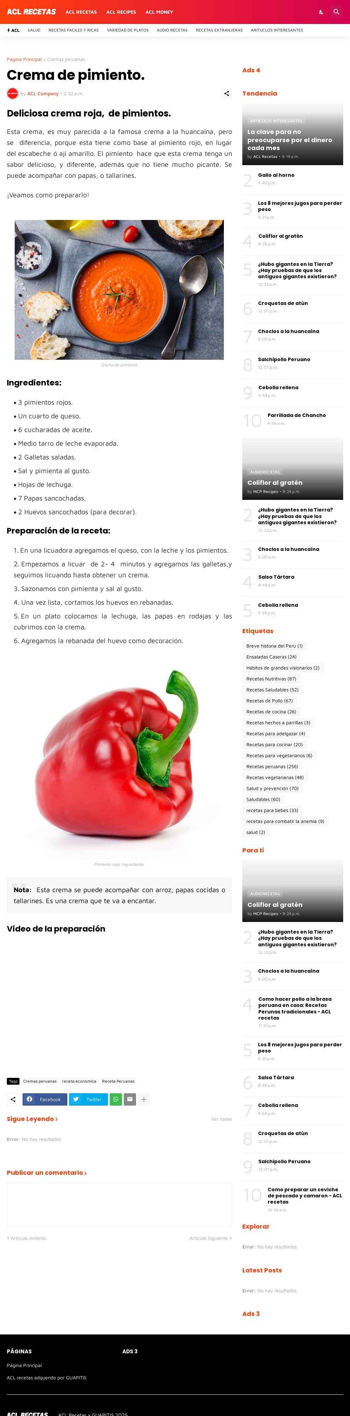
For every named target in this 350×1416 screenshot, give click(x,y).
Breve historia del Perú (274, 645)
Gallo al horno (276, 175)
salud (255, 832)
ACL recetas (81, 12)
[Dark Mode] (321, 12)
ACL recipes (121, 12)
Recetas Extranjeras (219, 30)
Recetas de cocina (271, 711)
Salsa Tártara (276, 577)
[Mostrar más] (144, 1099)
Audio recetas (172, 30)
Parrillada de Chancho (297, 415)
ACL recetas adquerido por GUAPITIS (46, 1377)
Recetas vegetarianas (275, 777)
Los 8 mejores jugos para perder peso (300, 206)
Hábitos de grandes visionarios (283, 667)
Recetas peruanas (272, 766)
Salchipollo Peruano (284, 359)
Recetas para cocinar (274, 744)
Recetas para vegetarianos (279, 755)
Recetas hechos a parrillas (278, 722)
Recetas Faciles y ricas (74, 30)
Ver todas (222, 1119)
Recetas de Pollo (269, 700)
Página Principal (24, 59)
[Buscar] (336, 12)
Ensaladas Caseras (271, 656)
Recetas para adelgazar (275, 733)
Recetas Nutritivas (271, 678)
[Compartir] (226, 93)
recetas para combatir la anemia (285, 821)
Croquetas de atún (283, 303)
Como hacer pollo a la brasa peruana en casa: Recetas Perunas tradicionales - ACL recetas (295, 1008)
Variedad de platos (128, 30)
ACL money (159, 12)
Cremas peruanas (66, 59)
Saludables (263, 799)
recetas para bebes (272, 810)
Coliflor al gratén (280, 236)
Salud (34, 30)
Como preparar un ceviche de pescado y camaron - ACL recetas (305, 1195)
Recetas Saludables (272, 689)
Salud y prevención (272, 788)
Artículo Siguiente (209, 1238)
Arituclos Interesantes (277, 30)
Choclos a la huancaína (288, 331)
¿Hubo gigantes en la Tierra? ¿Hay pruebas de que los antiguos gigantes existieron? (297, 270)
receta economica (79, 1081)
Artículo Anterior (28, 1238)
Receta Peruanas (118, 1081)
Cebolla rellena (278, 387)
